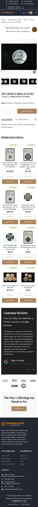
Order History (6, 458)
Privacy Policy (6, 461)
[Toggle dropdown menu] (35, 119)
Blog (22, 464)
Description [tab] (6, 119)
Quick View (10, 176)
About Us (24, 456)
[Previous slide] (1, 81)
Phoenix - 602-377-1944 (16, 8)
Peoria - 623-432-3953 (14, 6)
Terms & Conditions (8, 464)
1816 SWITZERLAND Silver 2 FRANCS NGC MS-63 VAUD (10, 247)
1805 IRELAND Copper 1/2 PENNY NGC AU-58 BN (28, 247)
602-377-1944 (9, 486)
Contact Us (19, 409)
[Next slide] (37, 81)
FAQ (22, 461)
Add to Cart (27, 111)
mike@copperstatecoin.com (13, 489)
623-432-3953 (9, 479)
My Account (6, 456)
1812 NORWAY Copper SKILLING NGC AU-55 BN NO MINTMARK (10, 207)
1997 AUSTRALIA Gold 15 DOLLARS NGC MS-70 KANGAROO (10, 165)
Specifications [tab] (22, 119)
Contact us (25, 31)
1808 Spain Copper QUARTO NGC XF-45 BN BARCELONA (28, 207)
